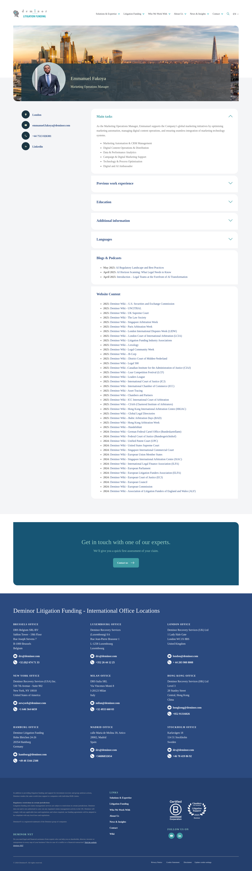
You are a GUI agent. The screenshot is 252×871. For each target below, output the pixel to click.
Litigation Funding (132, 14)
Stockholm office (181, 727)
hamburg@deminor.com (33, 754)
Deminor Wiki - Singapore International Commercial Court (142, 450)
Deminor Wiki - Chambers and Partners (131, 395)
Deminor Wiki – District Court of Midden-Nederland (138, 358)
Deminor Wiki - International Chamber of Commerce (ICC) (142, 386)
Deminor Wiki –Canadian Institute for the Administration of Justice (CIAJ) (150, 367)
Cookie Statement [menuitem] (173, 862)
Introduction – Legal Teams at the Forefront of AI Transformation (152, 276)
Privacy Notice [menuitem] (156, 862)
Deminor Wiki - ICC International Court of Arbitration (139, 399)
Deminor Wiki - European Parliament (130, 468)
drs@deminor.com (29, 656)
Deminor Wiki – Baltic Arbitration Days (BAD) (136, 418)
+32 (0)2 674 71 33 (29, 662)
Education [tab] (164, 202)
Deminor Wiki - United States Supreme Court (134, 445)
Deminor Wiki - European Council (128, 482)
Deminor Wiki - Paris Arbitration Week (131, 326)
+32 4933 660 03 (105, 709)
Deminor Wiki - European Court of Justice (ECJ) (136, 477)
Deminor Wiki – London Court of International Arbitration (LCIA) (146, 335)
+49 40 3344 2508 (28, 760)
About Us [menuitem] (114, 816)
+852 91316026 (181, 713)
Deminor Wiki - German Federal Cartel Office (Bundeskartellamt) (145, 431)
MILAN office (100, 676)
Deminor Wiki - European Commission (131, 486)
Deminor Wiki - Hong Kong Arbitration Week (135, 422)
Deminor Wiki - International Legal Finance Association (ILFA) (144, 463)
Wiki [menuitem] (112, 834)
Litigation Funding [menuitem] (119, 804)
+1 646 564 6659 (28, 709)
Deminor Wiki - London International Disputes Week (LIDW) (143, 331)
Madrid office (101, 727)
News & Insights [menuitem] (118, 822)
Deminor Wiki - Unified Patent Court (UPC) (134, 440)
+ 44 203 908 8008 (183, 662)
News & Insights (198, 14)
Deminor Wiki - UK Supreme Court (129, 313)
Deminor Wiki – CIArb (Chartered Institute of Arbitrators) (141, 404)
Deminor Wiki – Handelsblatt (126, 427)
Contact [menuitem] (113, 828)
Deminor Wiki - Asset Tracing (126, 390)
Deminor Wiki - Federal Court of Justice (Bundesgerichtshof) (143, 436)
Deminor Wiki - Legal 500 (124, 363)
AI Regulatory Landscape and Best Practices (140, 267)
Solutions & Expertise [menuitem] (121, 798)
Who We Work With (158, 14)
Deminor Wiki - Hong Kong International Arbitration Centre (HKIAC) (148, 409)
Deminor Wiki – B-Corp (123, 354)
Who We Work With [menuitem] (120, 810)
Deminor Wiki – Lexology (124, 344)
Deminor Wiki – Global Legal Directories (132, 413)
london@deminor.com (185, 656)
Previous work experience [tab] (164, 183)
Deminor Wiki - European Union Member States (136, 454)
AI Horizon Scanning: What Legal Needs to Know (144, 272)
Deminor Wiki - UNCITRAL (125, 308)
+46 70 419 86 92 (182, 756)
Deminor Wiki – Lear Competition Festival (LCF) (137, 372)
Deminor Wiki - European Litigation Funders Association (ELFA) (145, 472)
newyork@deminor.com (32, 703)
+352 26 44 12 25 (105, 662)
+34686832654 (104, 756)
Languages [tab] (164, 239)
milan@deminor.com (108, 703)
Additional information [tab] (164, 220)
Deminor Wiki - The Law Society (128, 317)
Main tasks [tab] (164, 116)
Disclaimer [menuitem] (188, 862)
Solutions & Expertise (106, 14)
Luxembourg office (105, 624)
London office (178, 624)
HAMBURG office (26, 727)
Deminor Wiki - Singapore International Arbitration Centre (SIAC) (146, 459)
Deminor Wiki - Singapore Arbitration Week (134, 322)
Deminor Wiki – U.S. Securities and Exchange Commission (142, 303)
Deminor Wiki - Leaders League (127, 376)
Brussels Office (25, 624)
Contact (216, 14)
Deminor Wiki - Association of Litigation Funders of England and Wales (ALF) (153, 491)
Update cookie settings (203, 862)
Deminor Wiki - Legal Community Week (132, 349)
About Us (179, 14)
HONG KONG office (181, 676)
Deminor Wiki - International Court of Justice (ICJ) (137, 381)
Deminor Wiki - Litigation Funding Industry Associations (141, 340)
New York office (26, 676)
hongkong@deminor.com (187, 707)
